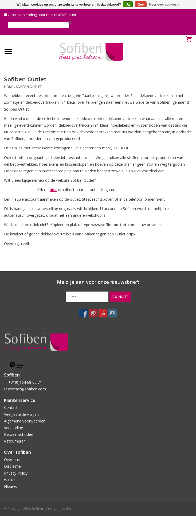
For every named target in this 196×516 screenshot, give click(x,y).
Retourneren (15, 441)
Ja (128, 4)
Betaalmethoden (18, 434)
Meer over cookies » (164, 4)
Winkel (9, 479)
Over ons (12, 459)
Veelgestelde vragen (21, 414)
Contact (11, 407)
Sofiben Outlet (29, 86)
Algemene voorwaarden (24, 421)
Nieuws (10, 486)
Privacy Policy (16, 473)
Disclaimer (13, 466)
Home (8, 86)
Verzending (13, 427)
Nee (141, 4)
